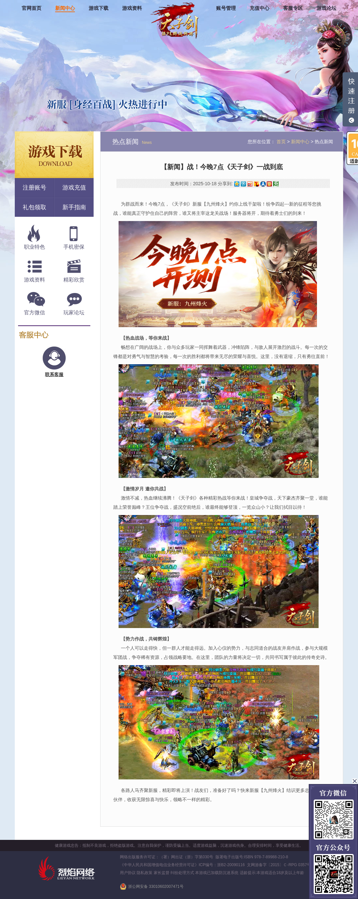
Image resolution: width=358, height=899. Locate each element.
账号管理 (226, 8)
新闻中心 (65, 8)
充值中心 (259, 8)
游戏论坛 (326, 8)
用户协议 (128, 872)
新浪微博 (250, 184)
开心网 (269, 184)
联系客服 (54, 374)
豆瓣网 (276, 184)
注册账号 (34, 187)
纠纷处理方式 (182, 872)
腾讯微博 (243, 184)
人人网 (263, 184)
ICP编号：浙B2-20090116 (222, 865)
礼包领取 (34, 207)
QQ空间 (236, 184)
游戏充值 (74, 187)
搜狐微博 (256, 184)
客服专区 (293, 8)
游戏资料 (132, 8)
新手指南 (74, 207)
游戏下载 (98, 8)
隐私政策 (144, 872)
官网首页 (31, 8)
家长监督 (161, 872)
